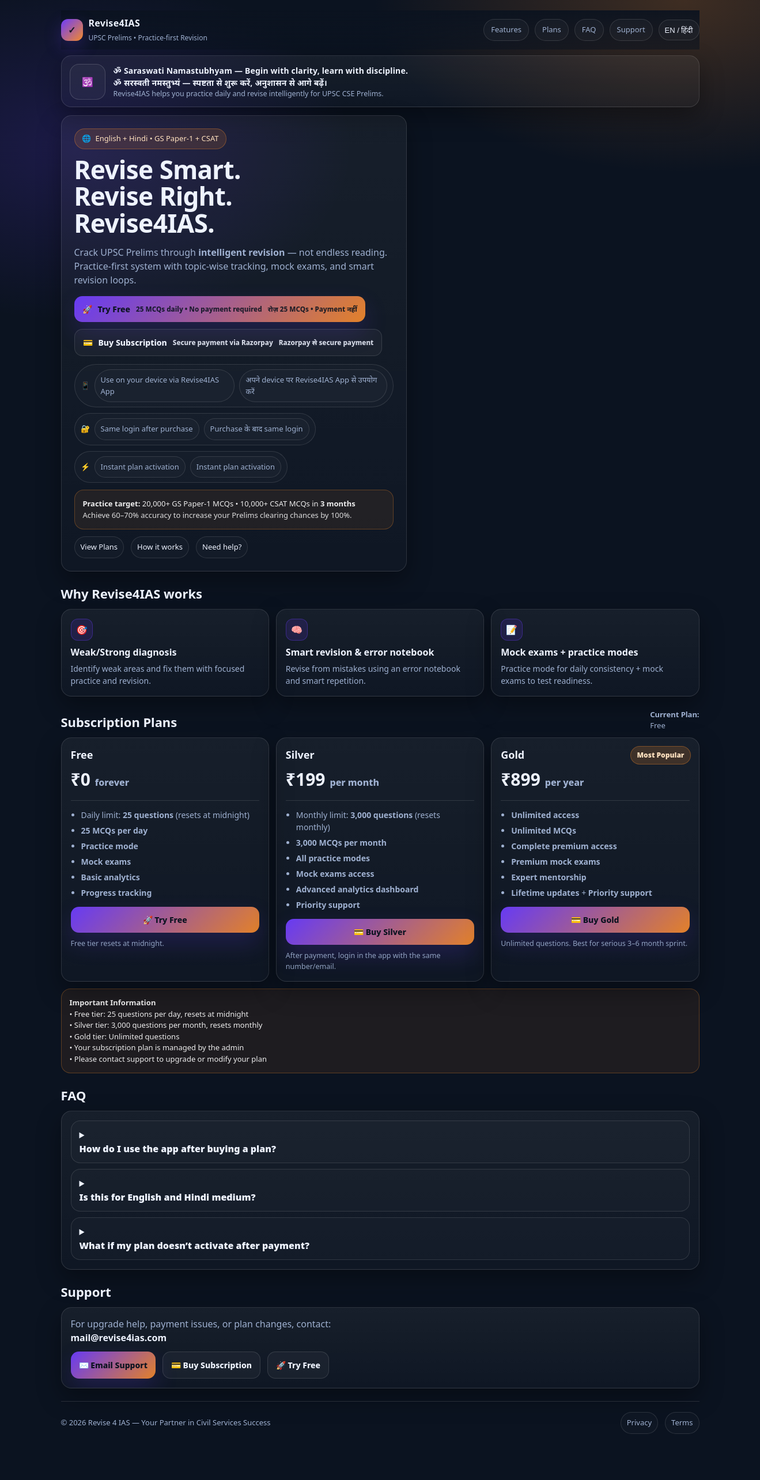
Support (631, 29)
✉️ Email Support (113, 1365)
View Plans (99, 547)
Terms (682, 1422)
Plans (551, 29)
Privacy (639, 1422)
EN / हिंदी (679, 30)
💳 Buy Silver (380, 931)
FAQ (589, 29)
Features (506, 29)
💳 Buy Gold (595, 919)
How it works (160, 547)
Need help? (221, 547)
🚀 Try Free (165, 919)
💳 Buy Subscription (211, 1365)
